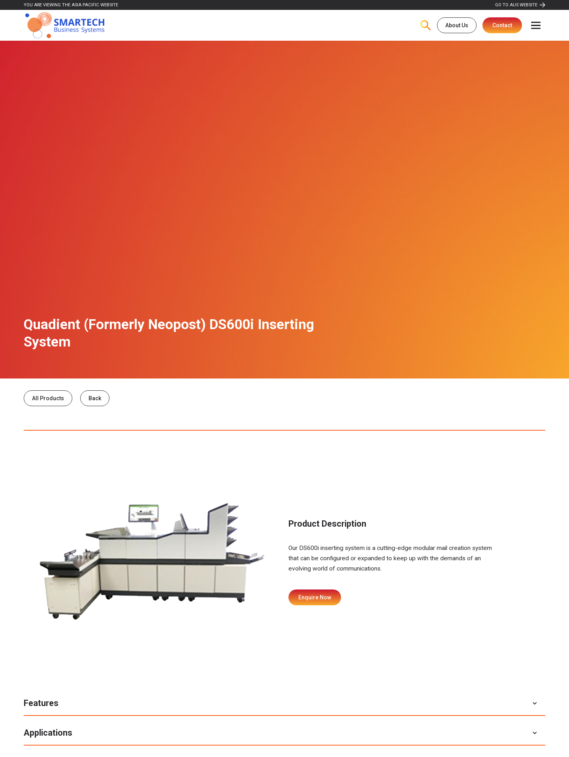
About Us (456, 25)
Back (95, 398)
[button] (536, 25)
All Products (48, 398)
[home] (64, 25)
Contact (502, 25)
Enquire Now (314, 597)
